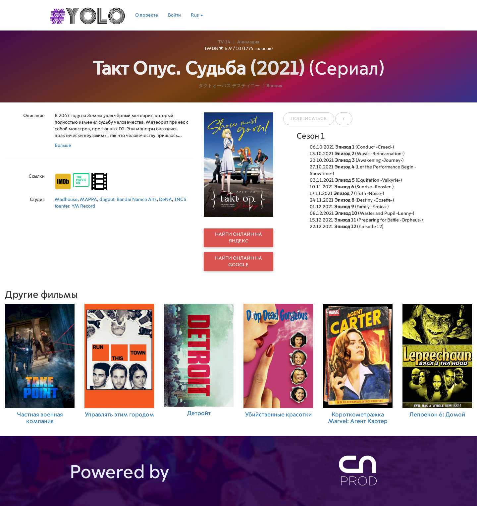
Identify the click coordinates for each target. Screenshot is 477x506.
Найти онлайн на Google (238, 261)
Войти (174, 15)
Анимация (248, 42)
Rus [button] (197, 15)
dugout (106, 199)
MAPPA (88, 199)
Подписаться (309, 118)
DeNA (165, 199)
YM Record (83, 206)
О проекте (146, 15)
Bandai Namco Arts (137, 199)
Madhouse (66, 199)
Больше (63, 145)
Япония (274, 86)
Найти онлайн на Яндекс (238, 237)
